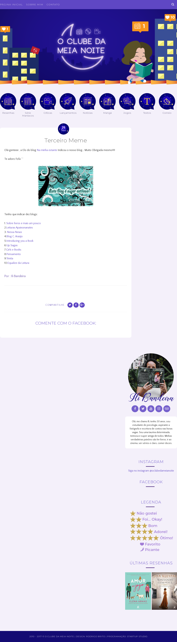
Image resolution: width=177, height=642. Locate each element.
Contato (53, 4)
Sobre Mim (34, 4)
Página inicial (11, 4)
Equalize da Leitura (18, 262)
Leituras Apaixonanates (19, 227)
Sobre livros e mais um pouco (23, 223)
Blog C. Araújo (14, 236)
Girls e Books (13, 249)
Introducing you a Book (19, 240)
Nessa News (14, 232)
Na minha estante (47, 150)
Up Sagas (12, 245)
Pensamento (13, 254)
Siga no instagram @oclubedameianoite (151, 470)
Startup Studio (137, 636)
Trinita (9, 258)
